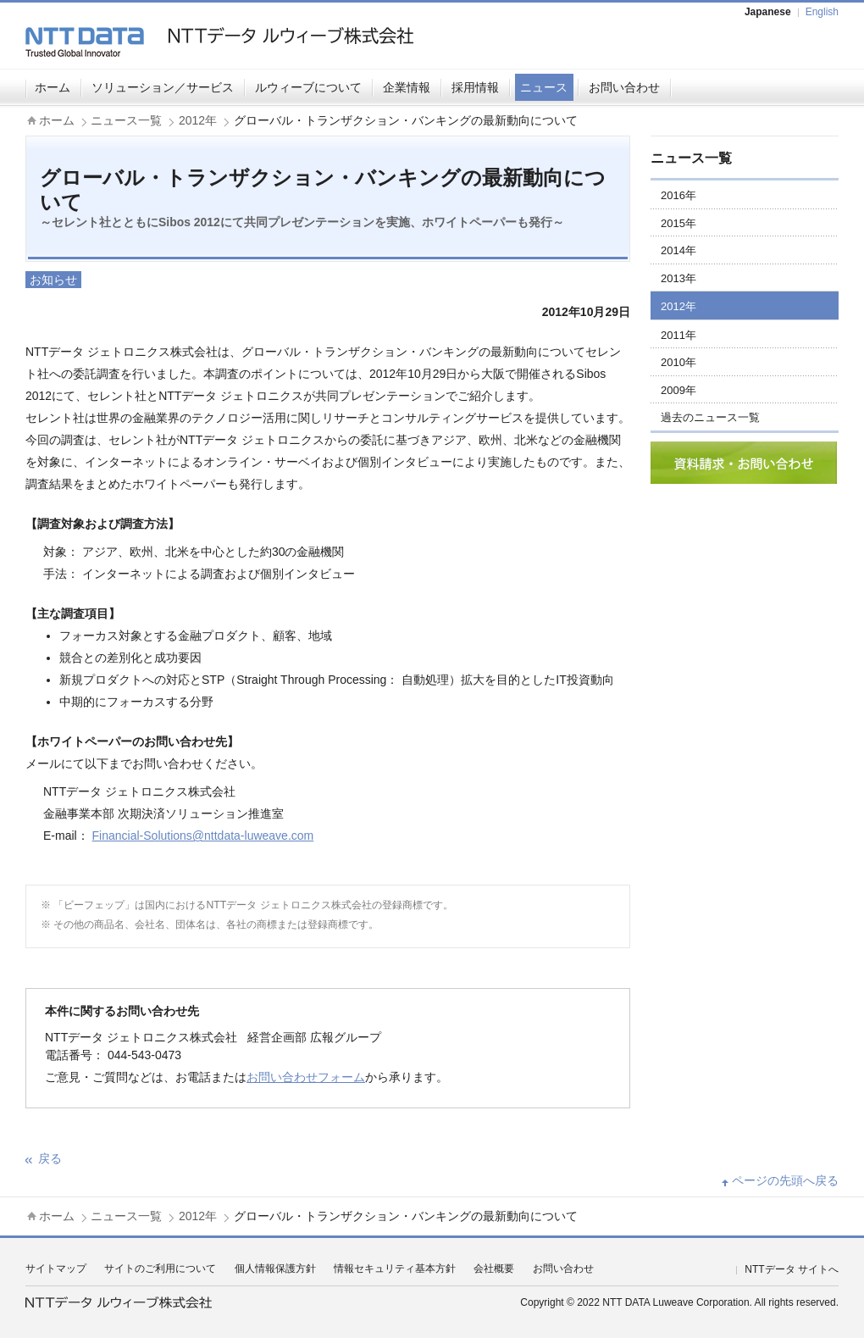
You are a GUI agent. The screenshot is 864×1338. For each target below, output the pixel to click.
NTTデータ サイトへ (792, 1269)
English (822, 12)
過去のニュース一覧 (710, 417)
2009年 (678, 390)
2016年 (678, 195)
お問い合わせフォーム (305, 1077)
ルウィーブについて (308, 87)
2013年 (678, 278)
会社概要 (494, 1268)
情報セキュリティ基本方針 (395, 1268)
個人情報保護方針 (275, 1268)
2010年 (678, 362)
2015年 (678, 223)
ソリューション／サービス (162, 87)
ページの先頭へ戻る (785, 1180)
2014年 (678, 250)
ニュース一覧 (126, 120)
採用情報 (475, 87)
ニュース (544, 87)
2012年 (198, 120)
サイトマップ (55, 1268)
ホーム (52, 87)
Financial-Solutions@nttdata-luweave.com (203, 835)
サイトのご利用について (160, 1268)
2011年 (678, 335)
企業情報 (406, 87)
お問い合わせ (624, 87)
